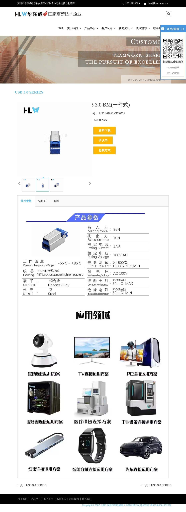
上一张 (19, 183)
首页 (61, 28)
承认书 (102, 140)
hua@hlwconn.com (158, 3)
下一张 (90, 183)
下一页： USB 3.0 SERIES (155, 485)
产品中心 (90, 28)
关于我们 (72, 28)
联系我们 (159, 28)
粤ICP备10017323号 (160, 505)
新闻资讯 (124, 28)
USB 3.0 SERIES (156, 80)
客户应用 (107, 28)
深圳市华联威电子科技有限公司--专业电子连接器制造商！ (47, 3)
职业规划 (141, 28)
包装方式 (104, 150)
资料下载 (104, 130)
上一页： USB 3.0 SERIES (30, 485)
